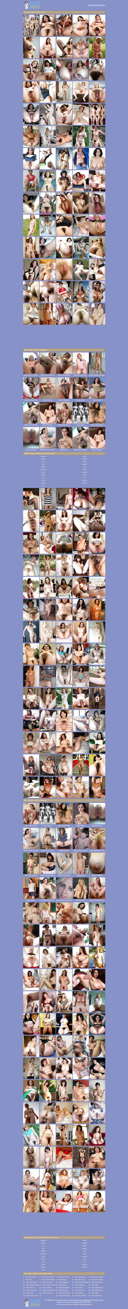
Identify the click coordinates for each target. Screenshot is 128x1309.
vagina (84, 480)
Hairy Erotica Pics (80, 1277)
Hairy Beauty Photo (32, 1285)
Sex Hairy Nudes (80, 1295)
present (84, 472)
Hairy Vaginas (63, 1282)
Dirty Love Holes (97, 1282)
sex (84, 477)
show (43, 480)
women (84, 483)
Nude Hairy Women (97, 1277)
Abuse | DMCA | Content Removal (80, 1304)
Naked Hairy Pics (97, 1290)
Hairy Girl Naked (31, 1282)
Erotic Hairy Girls (32, 1295)
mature (84, 464)
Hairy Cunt (78, 1287)
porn (43, 472)
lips (43, 464)
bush (84, 456)
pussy (43, 475)
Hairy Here (95, 1285)
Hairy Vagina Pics (97, 1287)
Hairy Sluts (95, 1293)
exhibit (84, 459)
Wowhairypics (63, 1290)
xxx (43, 485)
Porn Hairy (28, 1279)
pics (84, 467)
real (43, 477)
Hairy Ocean (30, 1287)
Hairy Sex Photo (79, 1279)
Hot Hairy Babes (64, 1287)
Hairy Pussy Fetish (48, 1277)
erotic (43, 459)
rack (84, 475)
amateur (43, 456)
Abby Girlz (29, 1293)
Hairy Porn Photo (97, 1279)
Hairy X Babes (47, 1287)
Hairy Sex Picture (31, 1277)
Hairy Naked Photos (48, 1279)
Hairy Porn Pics (31, 1290)
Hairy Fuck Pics (47, 1282)
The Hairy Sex (80, 1290)
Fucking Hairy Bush (81, 1282)
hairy (84, 461)
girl (43, 461)
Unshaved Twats (64, 1295)
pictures (43, 469)
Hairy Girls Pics (47, 1293)
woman (43, 483)
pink (84, 469)
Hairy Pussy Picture (49, 1285)
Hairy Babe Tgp (96, 1295)
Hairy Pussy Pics (63, 1277)
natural (43, 467)
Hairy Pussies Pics (48, 1290)
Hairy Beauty (62, 1279)
